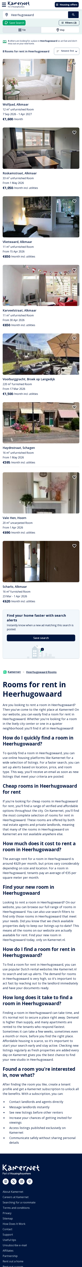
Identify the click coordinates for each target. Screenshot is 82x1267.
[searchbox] (38, 15)
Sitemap (8, 1218)
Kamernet (12, 672)
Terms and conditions (16, 1208)
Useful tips (9, 1240)
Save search (41, 638)
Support (8, 1234)
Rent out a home (13, 1261)
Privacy (7, 1213)
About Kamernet (13, 1192)
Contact (7, 1229)
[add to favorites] (74, 64)
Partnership (10, 1256)
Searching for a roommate (19, 1202)
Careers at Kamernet (16, 1197)
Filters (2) (69, 22)
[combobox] (33, 15)
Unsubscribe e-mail (15, 1245)
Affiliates (8, 1250)
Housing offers (66, 4)
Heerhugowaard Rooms (41, 672)
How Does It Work (14, 1224)
